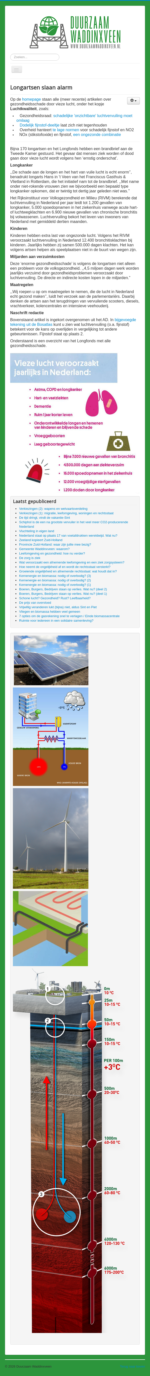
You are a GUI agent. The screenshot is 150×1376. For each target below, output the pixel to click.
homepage (31, 99)
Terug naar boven (132, 1366)
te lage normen (65, 130)
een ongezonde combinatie (97, 134)
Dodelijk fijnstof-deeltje (39, 125)
